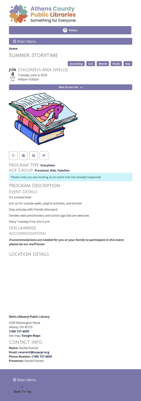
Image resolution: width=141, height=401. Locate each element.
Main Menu (24, 41)
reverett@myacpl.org (33, 352)
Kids (53, 170)
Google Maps (31, 336)
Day (127, 63)
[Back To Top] (22, 389)
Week (116, 63)
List (90, 63)
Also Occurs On (71, 87)
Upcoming (76, 63)
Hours (75, 30)
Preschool (42, 170)
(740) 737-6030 (19, 331)
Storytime (47, 165)
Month (103, 63)
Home (13, 49)
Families (64, 170)
